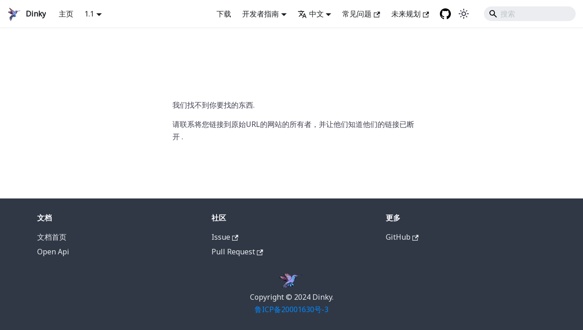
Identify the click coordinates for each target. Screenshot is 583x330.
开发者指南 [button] (260, 14)
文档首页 (52, 237)
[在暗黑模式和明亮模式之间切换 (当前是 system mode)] (463, 13)
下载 (224, 14)
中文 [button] (311, 14)
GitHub (402, 237)
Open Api (53, 252)
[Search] (530, 13)
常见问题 (361, 14)
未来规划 (410, 14)
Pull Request (237, 252)
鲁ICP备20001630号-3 (291, 309)
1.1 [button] (89, 14)
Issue (225, 237)
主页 (66, 14)
